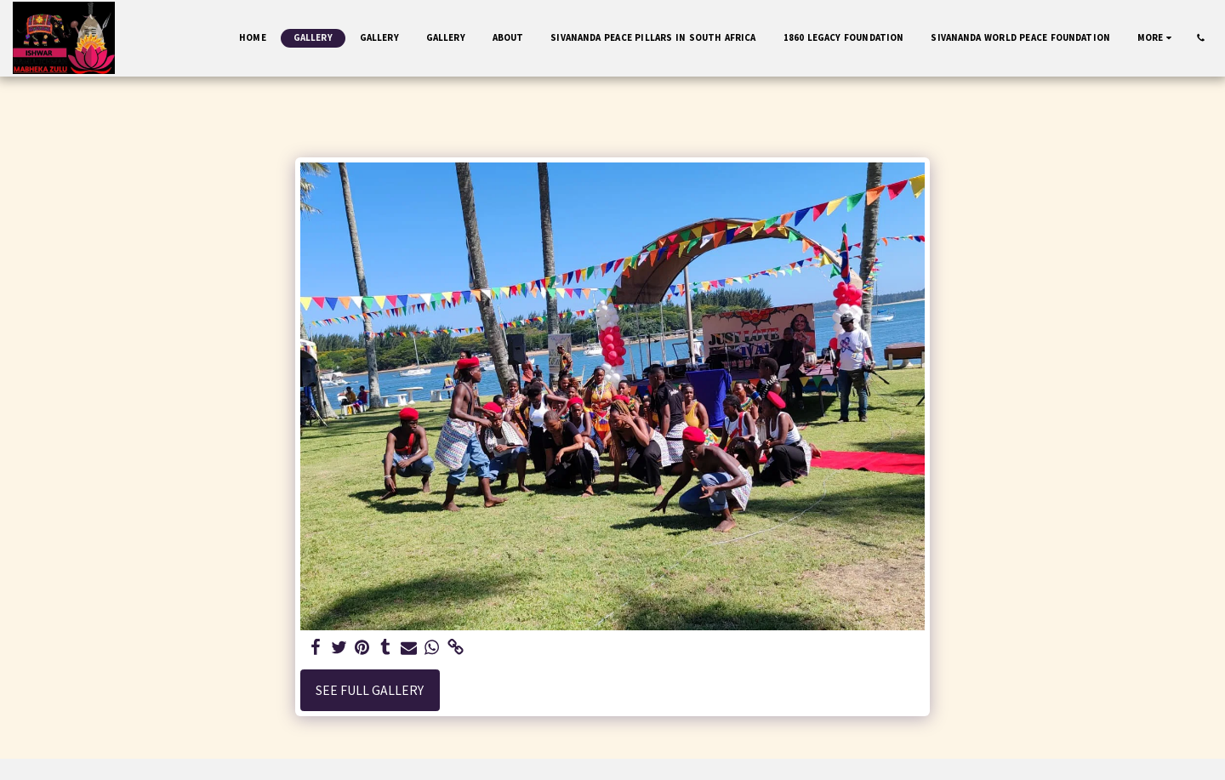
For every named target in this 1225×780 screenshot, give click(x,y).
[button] (1200, 38)
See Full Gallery (370, 690)
